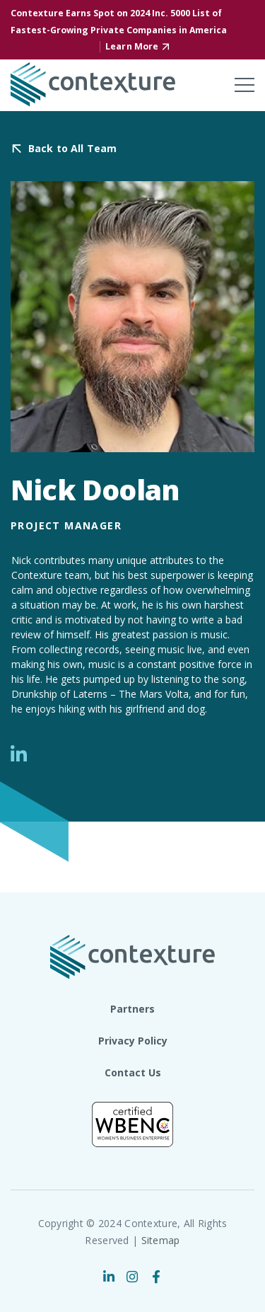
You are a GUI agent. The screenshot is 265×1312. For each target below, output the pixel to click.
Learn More (131, 46)
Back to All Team (72, 149)
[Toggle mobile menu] (244, 85)
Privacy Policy (132, 1040)
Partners (132, 1008)
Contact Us (133, 1072)
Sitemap (160, 1240)
